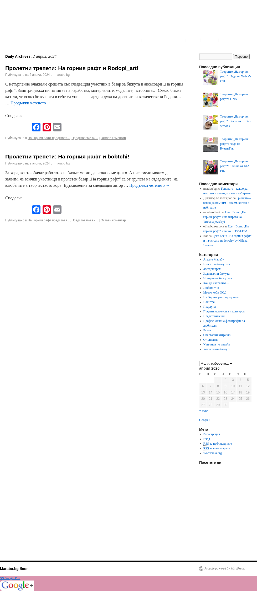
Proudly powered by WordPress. (224, 568)
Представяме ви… (215, 316)
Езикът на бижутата (216, 264)
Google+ (204, 420)
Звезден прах (212, 269)
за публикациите (217, 444)
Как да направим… (216, 283)
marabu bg (62, 75)
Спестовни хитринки (217, 335)
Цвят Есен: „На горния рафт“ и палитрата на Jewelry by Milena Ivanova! (227, 240)
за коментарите (216, 448)
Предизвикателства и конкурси (224, 311)
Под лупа (209, 306)
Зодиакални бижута (216, 273)
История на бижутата (217, 278)
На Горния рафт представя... (49, 138)
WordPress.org (212, 453)
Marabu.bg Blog (42, 22)
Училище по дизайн (216, 344)
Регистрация (211, 434)
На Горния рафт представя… (222, 297)
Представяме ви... (84, 138)
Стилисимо (210, 340)
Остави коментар (113, 138)
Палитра (209, 302)
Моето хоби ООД (215, 292)
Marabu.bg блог (14, 569)
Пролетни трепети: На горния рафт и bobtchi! (67, 156)
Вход (206, 439)
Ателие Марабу (213, 259)
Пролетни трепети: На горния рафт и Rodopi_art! (71, 68)
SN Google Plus (10, 578)
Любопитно (211, 288)
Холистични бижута (216, 349)
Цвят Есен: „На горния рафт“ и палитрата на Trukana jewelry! (224, 216)
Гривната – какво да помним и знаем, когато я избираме (227, 202)
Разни (207, 330)
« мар (203, 410)
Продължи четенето (31, 103)
